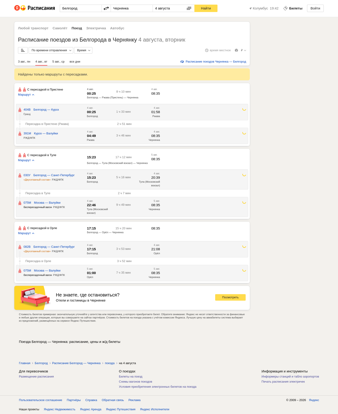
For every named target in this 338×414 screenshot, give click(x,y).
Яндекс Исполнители (154, 409)
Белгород (92, 116)
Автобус (117, 28)
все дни (74, 61)
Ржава (156, 116)
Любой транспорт (33, 28)
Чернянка (154, 140)
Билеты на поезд (130, 376)
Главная (24, 363)
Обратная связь (113, 400)
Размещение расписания (36, 376)
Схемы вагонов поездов (135, 381)
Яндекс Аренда (90, 409)
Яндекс (314, 400)
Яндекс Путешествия (121, 409)
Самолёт (60, 28)
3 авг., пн (24, 61)
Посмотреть (230, 297)
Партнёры (74, 400)
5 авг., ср (58, 61)
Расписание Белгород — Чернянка (76, 363)
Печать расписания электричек (283, 381)
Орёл (157, 253)
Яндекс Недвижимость (59, 409)
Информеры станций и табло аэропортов (290, 376)
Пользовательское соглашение (40, 400)
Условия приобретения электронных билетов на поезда (157, 386)
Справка (91, 400)
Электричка (96, 28)
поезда (110, 363)
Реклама (135, 400)
